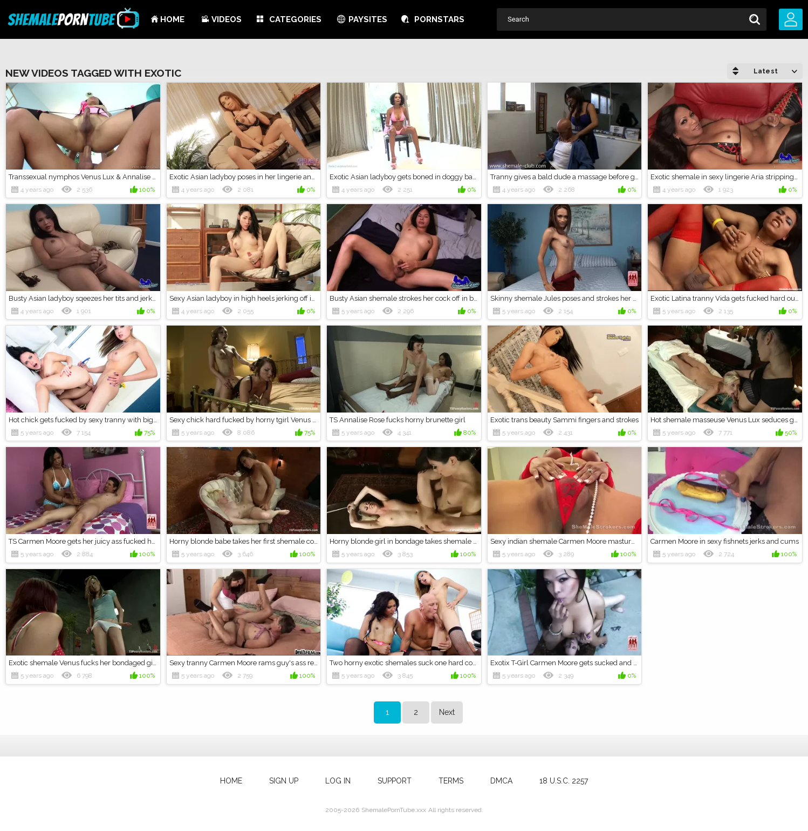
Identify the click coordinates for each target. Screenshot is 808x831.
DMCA (501, 780)
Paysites (367, 19)
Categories (295, 19)
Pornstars (439, 19)
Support (395, 780)
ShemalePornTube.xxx (393, 810)
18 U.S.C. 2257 (563, 780)
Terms (451, 780)
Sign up (283, 780)
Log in (338, 780)
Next (447, 712)
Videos (226, 19)
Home (172, 19)
